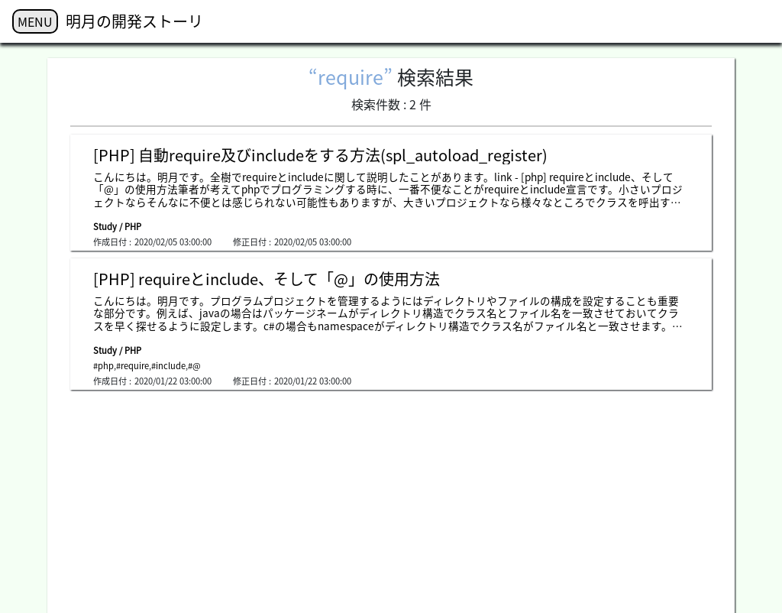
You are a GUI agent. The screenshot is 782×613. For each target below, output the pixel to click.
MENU (35, 21)
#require (132, 365)
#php (103, 365)
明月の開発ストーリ (134, 21)
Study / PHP (117, 226)
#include (168, 365)
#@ (194, 365)
